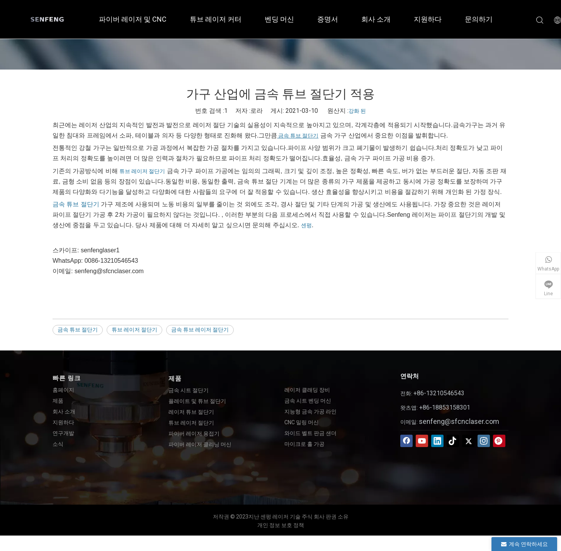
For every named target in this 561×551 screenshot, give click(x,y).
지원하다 (428, 19)
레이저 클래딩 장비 (307, 390)
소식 (58, 444)
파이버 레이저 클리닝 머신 (199, 444)
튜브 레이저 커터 (215, 19)
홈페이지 (63, 390)
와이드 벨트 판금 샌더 (310, 433)
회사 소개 (376, 19)
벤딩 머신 (279, 19)
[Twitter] (468, 441)
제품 (58, 401)
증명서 (327, 19)
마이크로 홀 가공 (304, 444)
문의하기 (479, 19)
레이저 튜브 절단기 (191, 412)
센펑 (306, 225)
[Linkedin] (437, 441)
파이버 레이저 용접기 (193, 433)
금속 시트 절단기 (188, 390)
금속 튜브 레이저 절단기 (200, 330)
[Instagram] (484, 441)
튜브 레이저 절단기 (142, 171)
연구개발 (63, 433)
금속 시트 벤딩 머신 (307, 401)
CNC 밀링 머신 (301, 422)
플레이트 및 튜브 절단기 (197, 401)
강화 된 (357, 111)
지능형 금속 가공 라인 (310, 411)
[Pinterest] (499, 441)
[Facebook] (406, 441)
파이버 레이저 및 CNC (133, 19)
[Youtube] (422, 441)
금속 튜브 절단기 (297, 136)
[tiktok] (453, 441)
